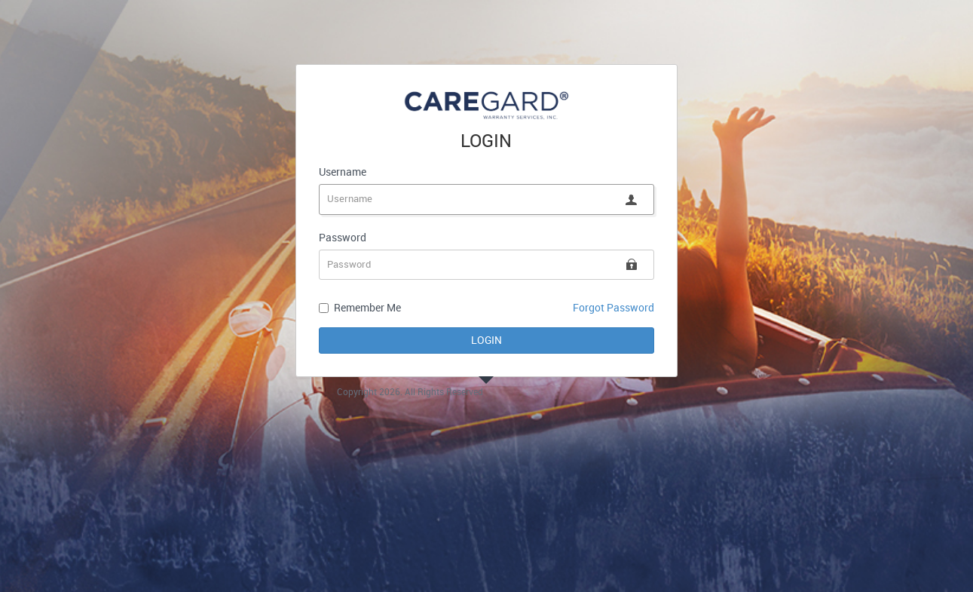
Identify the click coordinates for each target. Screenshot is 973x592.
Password (342, 238)
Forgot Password (613, 308)
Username (342, 172)
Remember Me (367, 308)
